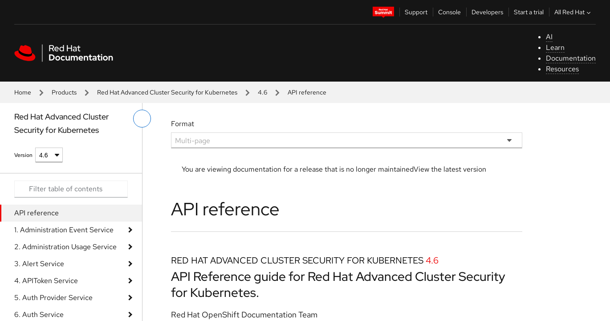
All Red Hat (573, 12)
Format (182, 123)
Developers (487, 12)
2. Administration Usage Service (65, 246)
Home (22, 92)
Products (64, 92)
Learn (555, 47)
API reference (36, 213)
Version (23, 155)
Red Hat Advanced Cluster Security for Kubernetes (167, 92)
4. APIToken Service (46, 280)
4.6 (262, 92)
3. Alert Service (39, 263)
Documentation (571, 58)
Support (416, 12)
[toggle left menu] (142, 119)
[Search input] (71, 189)
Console (449, 12)
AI (549, 36)
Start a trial (529, 12)
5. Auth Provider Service (53, 297)
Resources (562, 69)
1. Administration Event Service (64, 230)
